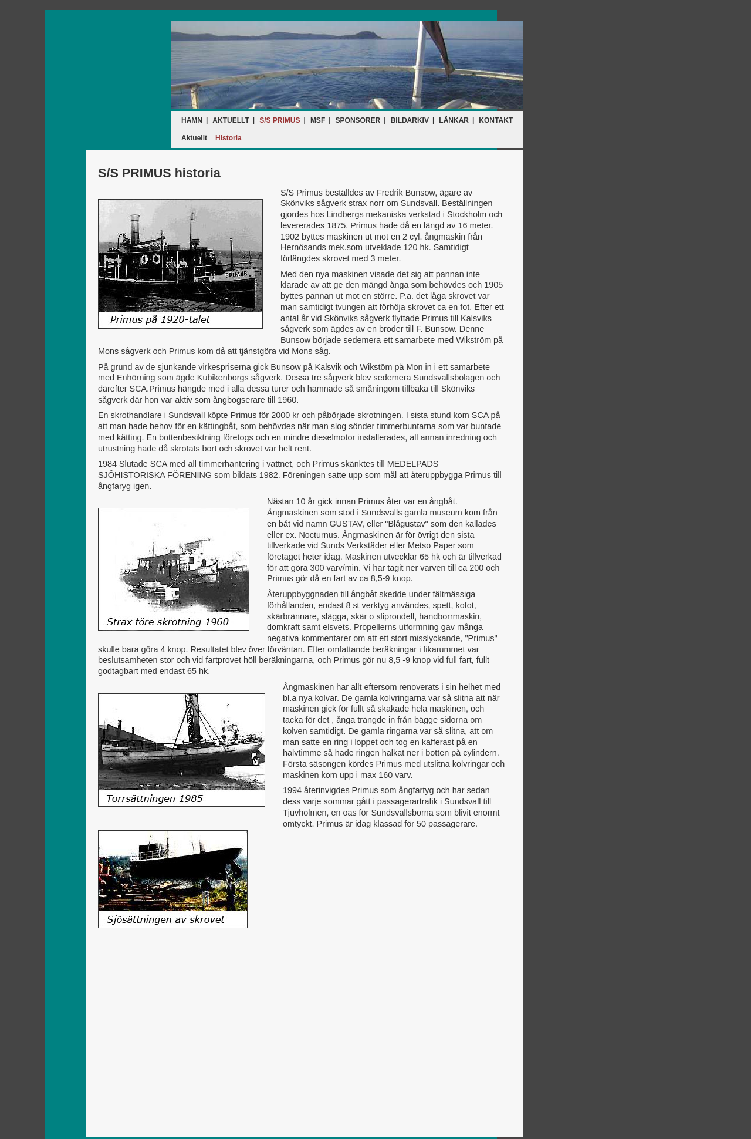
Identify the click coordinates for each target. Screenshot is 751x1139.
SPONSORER (358, 120)
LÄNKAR (454, 120)
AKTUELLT (230, 120)
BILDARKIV (410, 120)
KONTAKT (496, 120)
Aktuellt (194, 138)
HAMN (191, 120)
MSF (317, 120)
